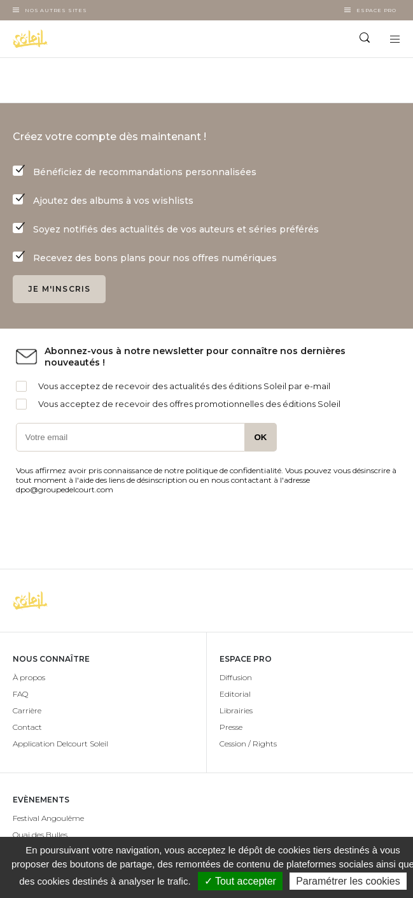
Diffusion (236, 677)
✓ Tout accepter (240, 881)
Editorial (235, 694)
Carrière (27, 710)
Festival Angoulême (48, 818)
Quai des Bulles (40, 834)
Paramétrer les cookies (348, 881)
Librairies (236, 710)
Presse (231, 727)
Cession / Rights (248, 743)
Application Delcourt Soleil (60, 743)
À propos (29, 677)
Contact (27, 727)
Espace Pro (376, 10)
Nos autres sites (56, 10)
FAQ (20, 694)
